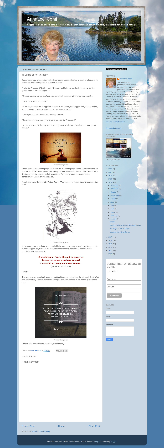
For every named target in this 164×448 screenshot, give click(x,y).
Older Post (94, 426)
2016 (110, 240)
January (113, 219)
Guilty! (112, 222)
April (112, 209)
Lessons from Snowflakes (120, 232)
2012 (110, 254)
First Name (111, 279)
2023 (110, 169)
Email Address (112, 271)
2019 (110, 179)
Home (61, 426)
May (112, 205)
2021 (110, 172)
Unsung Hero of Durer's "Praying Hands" (125, 225)
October (113, 192)
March (113, 212)
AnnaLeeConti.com (113, 128)
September (114, 195)
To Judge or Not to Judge (119, 229)
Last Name (111, 287)
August (113, 199)
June (112, 202)
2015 (110, 244)
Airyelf (97, 441)
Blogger (113, 441)
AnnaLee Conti (36, 351)
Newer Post (28, 426)
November (114, 188)
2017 (110, 237)
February (114, 216)
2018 (110, 182)
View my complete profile (115, 122)
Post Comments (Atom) (41, 431)
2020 (110, 175)
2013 (110, 250)
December (114, 185)
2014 (110, 247)
